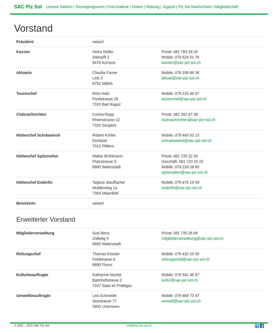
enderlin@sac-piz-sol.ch (182, 188)
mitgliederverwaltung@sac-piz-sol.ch (192, 238)
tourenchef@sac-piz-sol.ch (184, 99)
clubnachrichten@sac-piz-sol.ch (188, 120)
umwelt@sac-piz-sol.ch (181, 301)
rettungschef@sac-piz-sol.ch (186, 259)
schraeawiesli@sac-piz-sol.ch (186, 140)
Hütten (137, 7)
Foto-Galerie (118, 7)
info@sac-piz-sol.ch (139, 325)
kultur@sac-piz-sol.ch (180, 280)
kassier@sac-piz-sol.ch (181, 62)
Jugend (169, 7)
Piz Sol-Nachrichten (194, 7)
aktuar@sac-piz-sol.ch (180, 78)
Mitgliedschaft (226, 7)
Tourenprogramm (90, 7)
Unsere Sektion (59, 7)
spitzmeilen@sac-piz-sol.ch (185, 172)
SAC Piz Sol (28, 6)
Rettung (152, 7)
